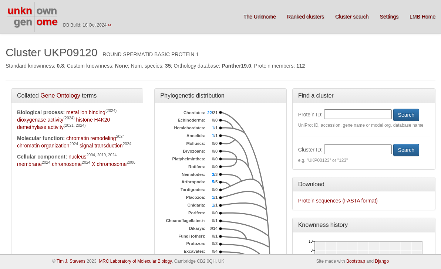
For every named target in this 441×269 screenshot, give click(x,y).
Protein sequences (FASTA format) (338, 201)
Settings (389, 17)
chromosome (67, 164)
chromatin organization (43, 146)
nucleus (77, 157)
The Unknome (259, 17)
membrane (29, 164)
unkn (19, 10)
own (46, 10)
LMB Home (422, 17)
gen (23, 21)
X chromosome (109, 164)
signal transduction (101, 146)
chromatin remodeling (91, 138)
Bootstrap (355, 261)
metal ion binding (85, 112)
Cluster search (351, 17)
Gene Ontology (60, 95)
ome (47, 21)
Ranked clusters (305, 17)
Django (382, 261)
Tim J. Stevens (71, 261)
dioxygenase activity (40, 120)
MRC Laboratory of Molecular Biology (135, 261)
